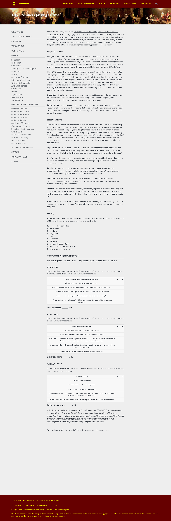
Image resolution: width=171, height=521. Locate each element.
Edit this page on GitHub (24, 501)
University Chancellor (21, 85)
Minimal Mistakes (19, 516)
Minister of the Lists (20, 82)
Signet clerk (16, 97)
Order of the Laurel (20, 114)
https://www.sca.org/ (60, 516)
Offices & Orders (130, 4)
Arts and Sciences (19, 88)
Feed (57, 505)
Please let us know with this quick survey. (95, 488)
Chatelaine (16, 68)
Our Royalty (114, 4)
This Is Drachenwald (85, 4)
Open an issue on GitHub (51, 501)
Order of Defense (19, 120)
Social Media (17, 103)
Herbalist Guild (18, 143)
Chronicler (16, 91)
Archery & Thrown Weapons (24, 71)
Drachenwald (23, 4)
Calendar (101, 4)
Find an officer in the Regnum (33, 510)
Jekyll (156, 514)
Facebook (30, 505)
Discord (16, 505)
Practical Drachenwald (21, 137)
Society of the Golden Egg (22, 132)
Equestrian (16, 74)
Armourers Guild (18, 146)
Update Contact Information (63, 510)
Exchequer (16, 65)
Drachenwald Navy (19, 140)
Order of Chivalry (19, 111)
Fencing (15, 77)
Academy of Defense (20, 126)
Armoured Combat (19, 80)
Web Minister (17, 100)
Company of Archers (20, 129)
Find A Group (146, 4)
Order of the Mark (19, 123)
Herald (14, 94)
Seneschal (15, 62)
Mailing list (45, 505)
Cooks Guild (16, 134)
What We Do (68, 4)
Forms (14, 510)
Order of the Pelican (20, 117)
